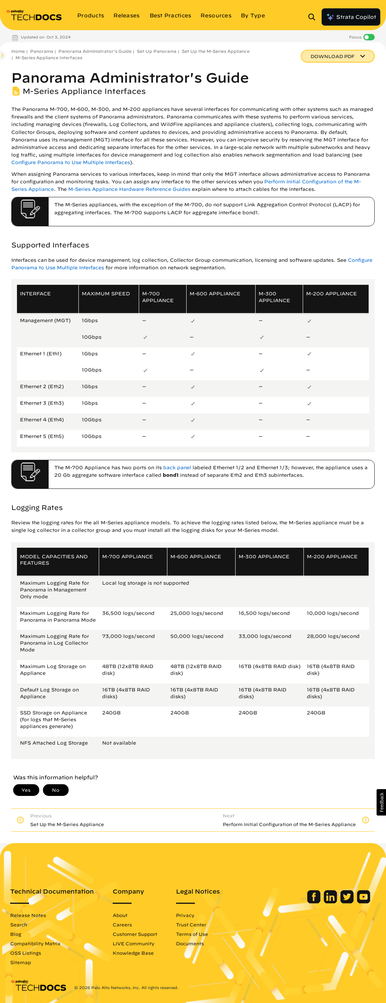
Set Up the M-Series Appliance (216, 51)
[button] (381, 802)
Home (18, 51)
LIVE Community (134, 943)
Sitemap (20, 962)
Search (18, 924)
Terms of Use (192, 934)
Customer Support (135, 934)
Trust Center (191, 924)
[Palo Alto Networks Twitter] (347, 902)
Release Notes (28, 915)
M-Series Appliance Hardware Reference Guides (129, 189)
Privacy (185, 915)
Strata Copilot (351, 17)
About (120, 915)
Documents (190, 943)
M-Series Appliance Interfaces (48, 57)
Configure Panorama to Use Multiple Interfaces (70, 162)
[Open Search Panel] (314, 17)
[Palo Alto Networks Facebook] (314, 902)
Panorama (41, 51)
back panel (177, 467)
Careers (122, 924)
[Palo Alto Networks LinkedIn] (331, 902)
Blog (15, 934)
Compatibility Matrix (35, 943)
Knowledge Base (133, 952)
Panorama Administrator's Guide (95, 51)
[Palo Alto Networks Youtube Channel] (363, 902)
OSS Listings (25, 952)
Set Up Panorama (156, 51)
